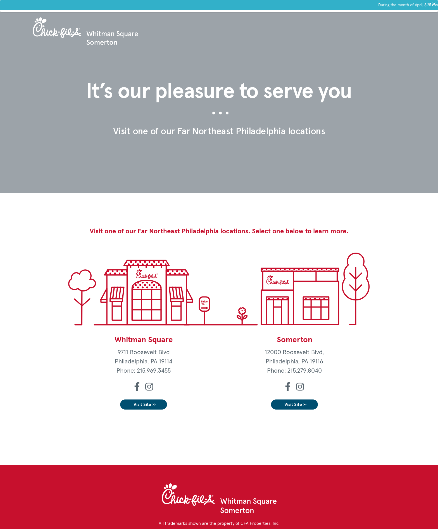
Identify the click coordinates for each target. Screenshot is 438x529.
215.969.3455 (154, 371)
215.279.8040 (304, 371)
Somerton (294, 340)
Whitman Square (144, 340)
